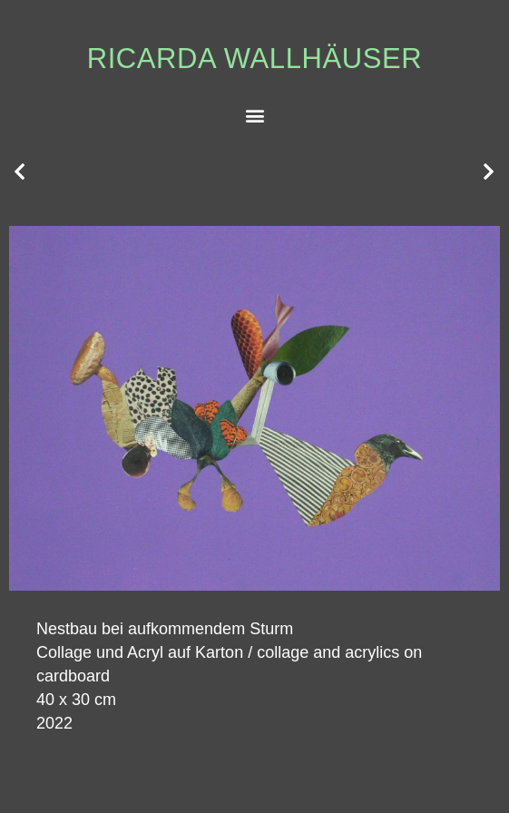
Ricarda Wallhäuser (255, 58)
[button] (254, 115)
